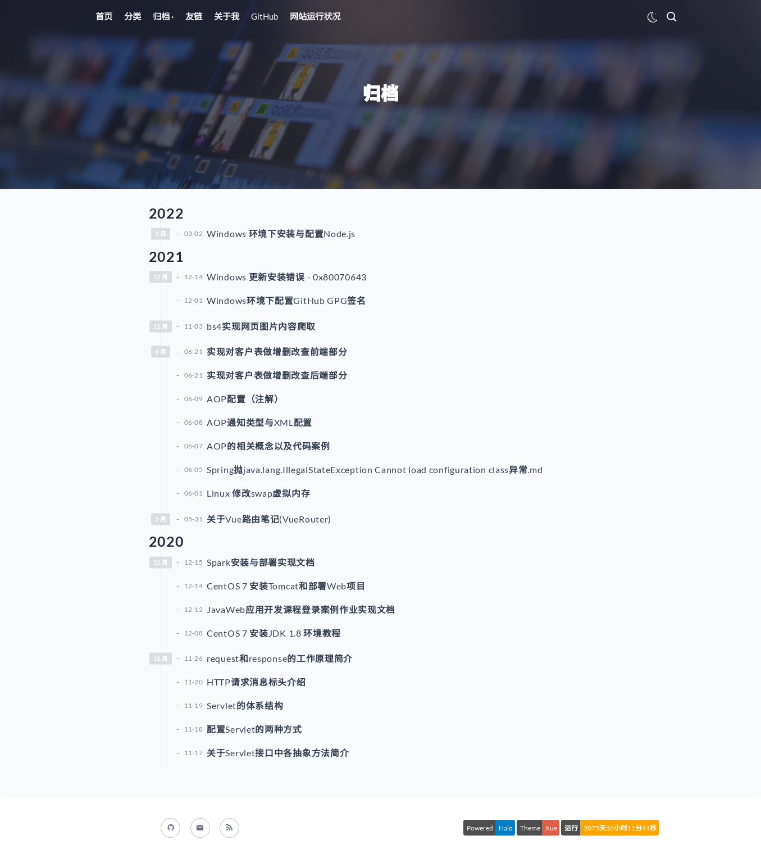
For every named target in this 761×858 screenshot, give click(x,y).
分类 (132, 16)
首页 (103, 16)
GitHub (264, 16)
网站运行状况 (315, 16)
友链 (193, 16)
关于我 (226, 16)
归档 (162, 16)
